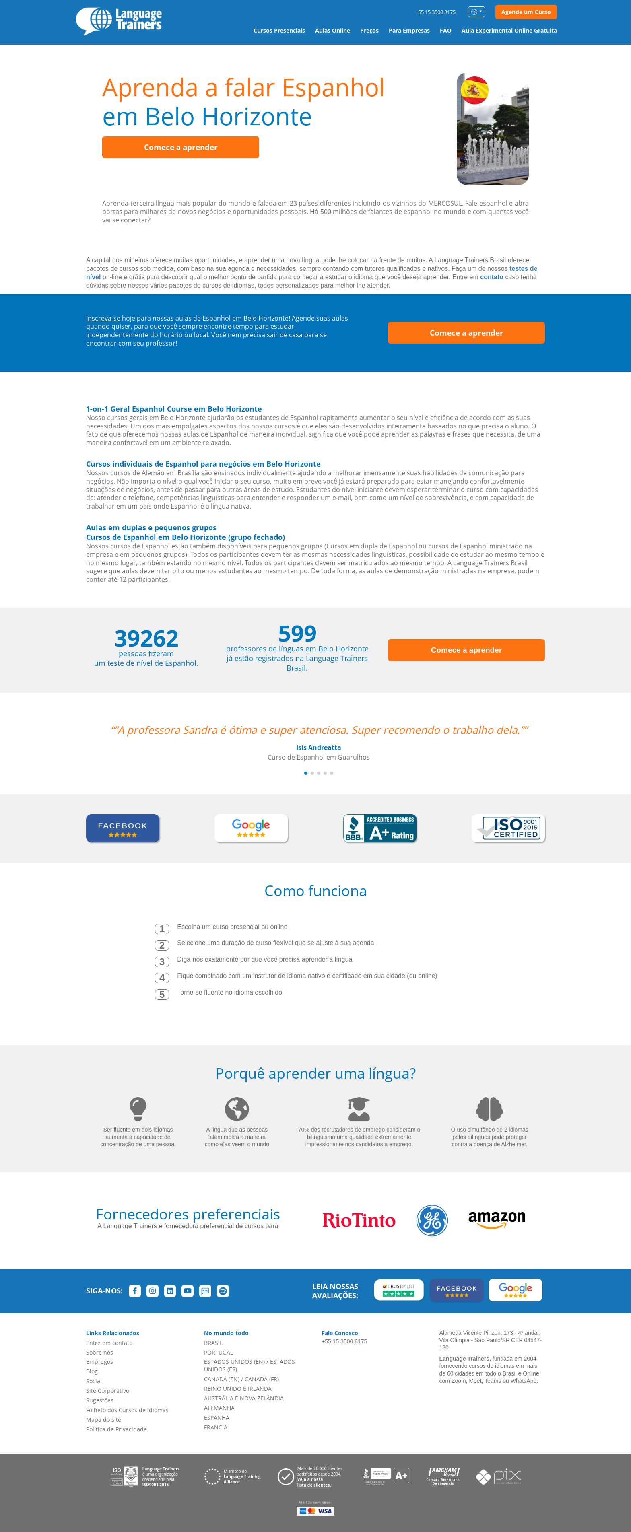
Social (94, 1381)
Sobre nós (99, 1352)
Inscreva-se (103, 318)
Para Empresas (409, 30)
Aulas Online (332, 30)
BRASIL (213, 1343)
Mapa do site (103, 1419)
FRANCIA (215, 1427)
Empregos (99, 1361)
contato (491, 277)
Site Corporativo (107, 1390)
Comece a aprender (181, 147)
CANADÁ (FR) (262, 1379)
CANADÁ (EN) (221, 1379)
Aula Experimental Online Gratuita (509, 30)
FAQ (446, 30)
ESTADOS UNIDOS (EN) (234, 1361)
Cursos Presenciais (279, 30)
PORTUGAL (218, 1352)
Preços (369, 30)
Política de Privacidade (116, 1429)
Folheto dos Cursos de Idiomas (127, 1410)
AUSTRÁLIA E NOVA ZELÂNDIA (244, 1398)
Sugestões (99, 1400)
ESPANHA (216, 1417)
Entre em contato (109, 1343)
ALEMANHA (219, 1408)
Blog (92, 1371)
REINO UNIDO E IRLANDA (238, 1388)
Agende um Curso (526, 12)
